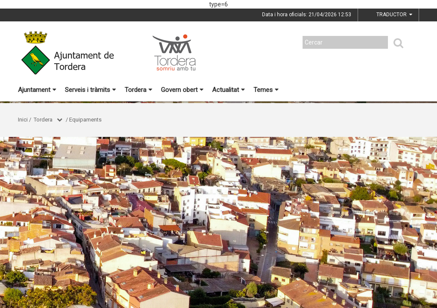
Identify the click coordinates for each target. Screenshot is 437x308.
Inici (23, 119)
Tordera (138, 90)
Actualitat (228, 90)
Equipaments (85, 119)
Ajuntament (37, 90)
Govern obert (182, 90)
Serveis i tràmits (90, 90)
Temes (266, 90)
